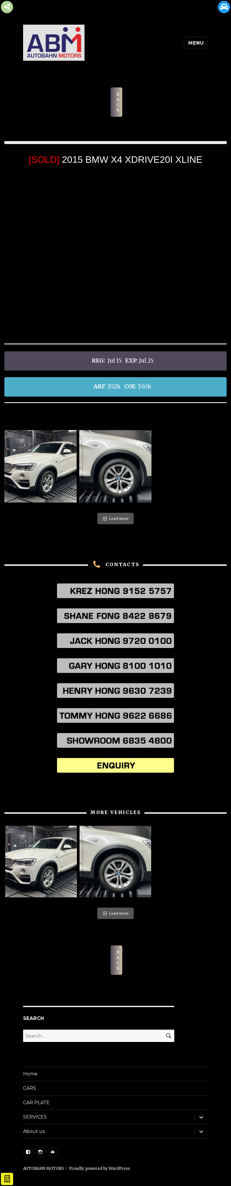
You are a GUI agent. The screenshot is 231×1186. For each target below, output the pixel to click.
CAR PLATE (36, 1102)
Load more (115, 518)
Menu (196, 43)
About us (34, 1131)
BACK (117, 102)
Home (30, 1074)
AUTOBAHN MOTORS (43, 1168)
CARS (29, 1088)
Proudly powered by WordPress (99, 1168)
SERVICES (35, 1117)
